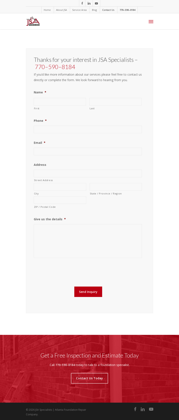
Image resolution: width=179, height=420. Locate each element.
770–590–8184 (55, 66)
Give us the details (50, 219)
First (36, 108)
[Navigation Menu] (151, 21)
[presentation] (66, 271)
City (36, 193)
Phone (40, 121)
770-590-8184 (65, 364)
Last (92, 108)
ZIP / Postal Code (45, 206)
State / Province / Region (106, 193)
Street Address (43, 180)
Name (40, 92)
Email (39, 143)
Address (40, 165)
